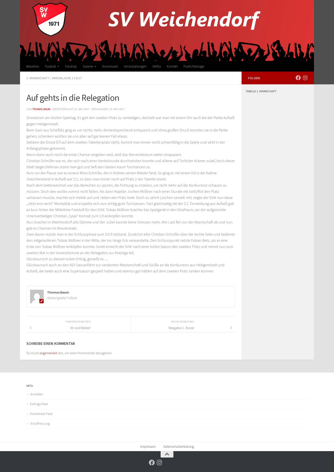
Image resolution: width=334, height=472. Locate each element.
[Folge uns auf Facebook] (298, 77)
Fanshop (71, 66)
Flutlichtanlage (194, 66)
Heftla (157, 66)
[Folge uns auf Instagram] (305, 77)
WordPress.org (40, 423)
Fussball (50, 66)
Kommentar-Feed (41, 413)
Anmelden (36, 394)
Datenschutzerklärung (178, 446)
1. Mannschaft (38, 78)
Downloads (110, 66)
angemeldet (48, 352)
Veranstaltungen (135, 66)
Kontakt (172, 66)
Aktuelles (32, 66)
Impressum (148, 446)
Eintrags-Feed (39, 403)
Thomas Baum (41, 109)
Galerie (88, 66)
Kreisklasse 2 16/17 (67, 78)
